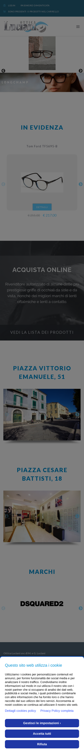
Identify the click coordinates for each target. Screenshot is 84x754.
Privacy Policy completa (57, 710)
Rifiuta (42, 744)
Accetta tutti (42, 733)
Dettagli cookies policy (20, 710)
